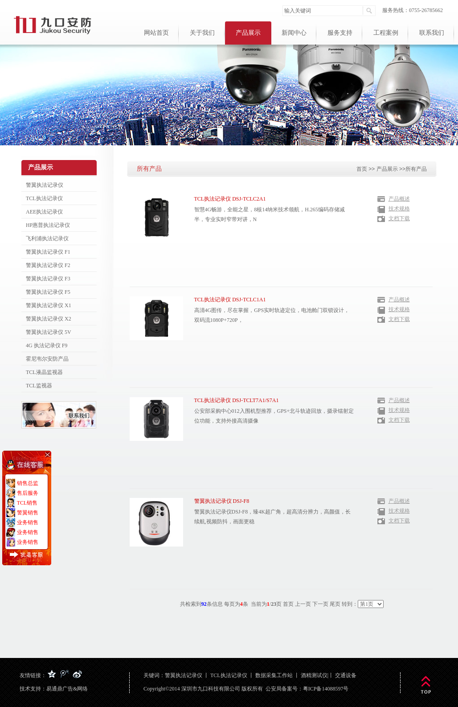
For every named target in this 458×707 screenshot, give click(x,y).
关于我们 (202, 32)
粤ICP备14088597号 (326, 689)
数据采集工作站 (274, 675)
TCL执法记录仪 (228, 675)
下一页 (320, 604)
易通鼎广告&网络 (67, 689)
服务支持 (339, 32)
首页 (361, 169)
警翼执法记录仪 (183, 675)
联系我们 (431, 32)
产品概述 (399, 199)
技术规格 (399, 209)
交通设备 (345, 675)
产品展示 (248, 32)
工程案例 (385, 32)
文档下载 (399, 218)
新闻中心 (294, 32)
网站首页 (156, 32)
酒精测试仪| (314, 675)
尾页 (335, 604)
